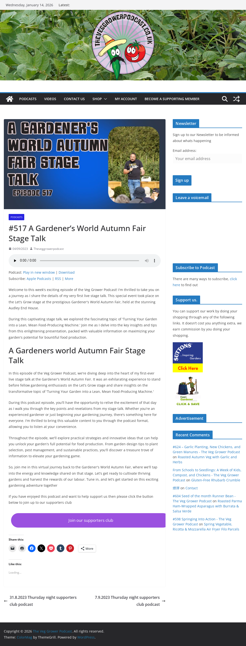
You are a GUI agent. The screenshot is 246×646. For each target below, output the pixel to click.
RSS (58, 278)
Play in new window (39, 272)
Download (67, 272)
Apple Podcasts (39, 278)
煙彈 (176, 488)
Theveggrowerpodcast (49, 249)
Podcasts (28, 99)
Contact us (74, 99)
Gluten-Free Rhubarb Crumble (215, 480)
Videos (50, 99)
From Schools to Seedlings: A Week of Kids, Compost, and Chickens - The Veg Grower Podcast (207, 475)
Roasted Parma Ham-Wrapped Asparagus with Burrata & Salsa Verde (207, 506)
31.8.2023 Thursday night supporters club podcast (40, 601)
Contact (191, 488)
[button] (104, 99)
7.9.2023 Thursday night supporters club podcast (130, 601)
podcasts (16, 217)
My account (126, 99)
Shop (97, 99)
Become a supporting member (172, 99)
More (69, 278)
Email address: (185, 150)
